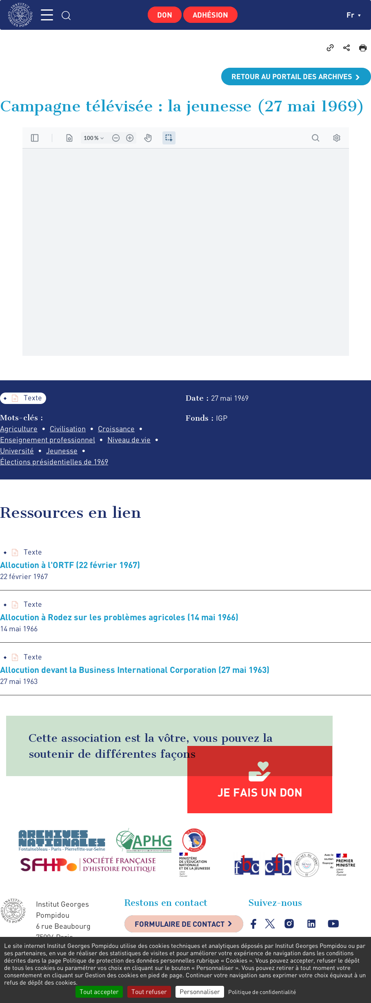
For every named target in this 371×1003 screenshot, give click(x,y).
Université (17, 450)
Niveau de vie (129, 439)
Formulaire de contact (179, 923)
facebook (253, 923)
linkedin (311, 923)
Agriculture (19, 428)
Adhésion (210, 14)
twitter (269, 923)
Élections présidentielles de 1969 (54, 461)
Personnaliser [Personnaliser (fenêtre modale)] (200, 991)
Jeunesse (62, 450)
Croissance (116, 428)
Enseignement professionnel (47, 439)
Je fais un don (260, 792)
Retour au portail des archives (291, 76)
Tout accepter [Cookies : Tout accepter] (99, 991)
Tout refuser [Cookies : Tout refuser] (149, 991)
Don (164, 14)
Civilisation (68, 428)
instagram (289, 923)
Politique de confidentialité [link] (262, 991)
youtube (333, 923)
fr (354, 14)
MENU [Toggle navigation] (47, 15)
